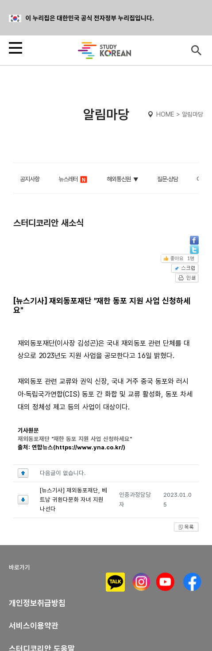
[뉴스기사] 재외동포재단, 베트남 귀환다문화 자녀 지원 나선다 (73, 500)
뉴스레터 (73, 179)
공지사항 (29, 179)
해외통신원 (119, 179)
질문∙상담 (167, 179)
